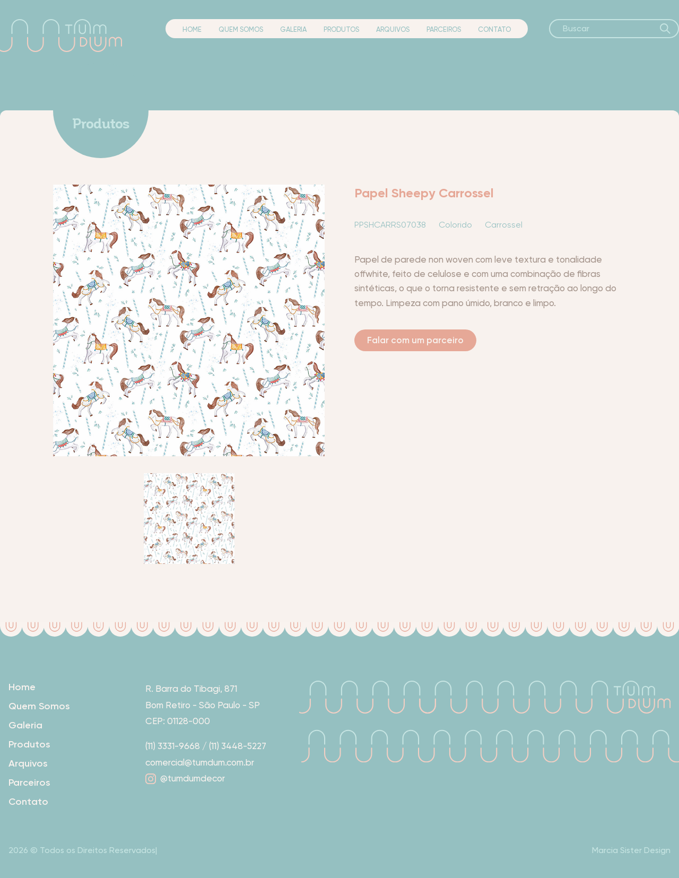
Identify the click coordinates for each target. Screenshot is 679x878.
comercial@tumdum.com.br (199, 762)
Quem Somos (241, 29)
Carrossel (504, 225)
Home (192, 29)
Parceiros (443, 29)
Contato (494, 29)
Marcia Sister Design (631, 850)
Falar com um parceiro (415, 340)
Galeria (293, 29)
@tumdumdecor (185, 778)
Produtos (341, 29)
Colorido (455, 225)
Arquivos (393, 29)
